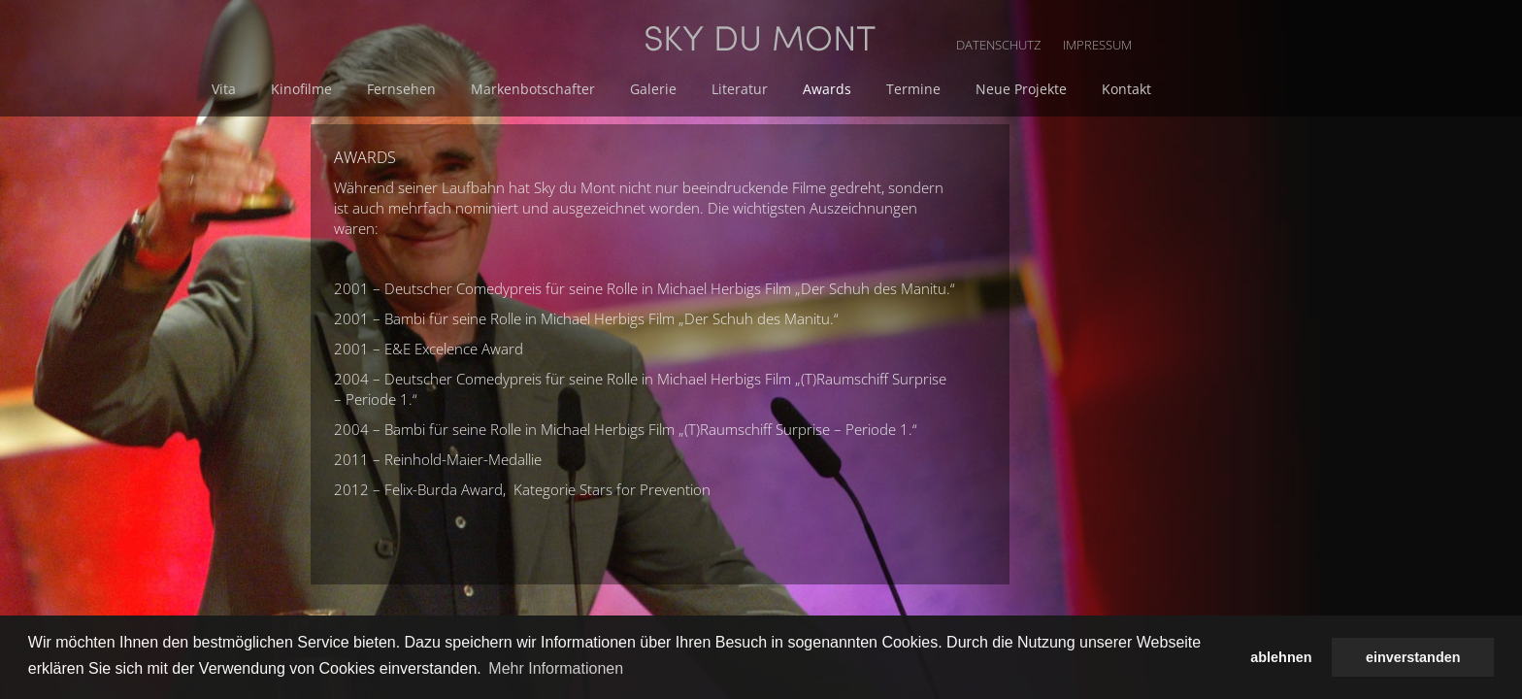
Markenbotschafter (748, 89)
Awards (1031, 89)
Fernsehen (620, 89)
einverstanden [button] (1413, 657)
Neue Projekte (1217, 89)
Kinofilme (524, 89)
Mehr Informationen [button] (555, 668)
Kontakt (1318, 89)
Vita (451, 89)
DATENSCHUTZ (1213, 19)
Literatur (947, 89)
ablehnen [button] (1280, 657)
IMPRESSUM (1308, 19)
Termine (1113, 89)
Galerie (865, 89)
